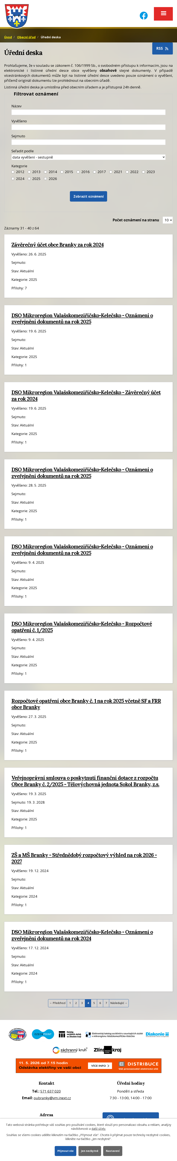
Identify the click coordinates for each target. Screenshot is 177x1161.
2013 (36, 173)
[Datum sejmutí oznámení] (88, 144)
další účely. (99, 1128)
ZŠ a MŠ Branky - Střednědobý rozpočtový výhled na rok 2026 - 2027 (84, 860)
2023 (151, 173)
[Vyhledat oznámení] (88, 198)
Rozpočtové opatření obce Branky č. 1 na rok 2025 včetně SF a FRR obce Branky (86, 706)
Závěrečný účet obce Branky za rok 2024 (57, 246)
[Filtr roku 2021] (110, 174)
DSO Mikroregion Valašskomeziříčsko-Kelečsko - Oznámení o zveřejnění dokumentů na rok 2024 (82, 937)
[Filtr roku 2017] (94, 174)
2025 (36, 180)
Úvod (8, 39)
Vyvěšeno (19, 123)
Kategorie (19, 168)
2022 (134, 173)
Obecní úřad (26, 39)
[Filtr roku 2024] (12, 180)
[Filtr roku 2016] (78, 174)
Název (16, 108)
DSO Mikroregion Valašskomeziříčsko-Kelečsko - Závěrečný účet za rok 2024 (86, 397)
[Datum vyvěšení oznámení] (88, 129)
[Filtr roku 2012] (12, 174)
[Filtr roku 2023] (143, 174)
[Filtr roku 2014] (45, 174)
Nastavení (113, 1150)
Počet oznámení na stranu (136, 222)
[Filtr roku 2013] (29, 174)
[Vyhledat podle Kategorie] (45, 180)
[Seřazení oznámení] (88, 159)
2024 (20, 180)
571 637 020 (50, 1093)
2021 (118, 173)
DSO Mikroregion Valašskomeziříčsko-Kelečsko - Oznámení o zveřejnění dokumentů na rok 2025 (82, 320)
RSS (162, 50)
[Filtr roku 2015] (62, 174)
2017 (102, 173)
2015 (69, 173)
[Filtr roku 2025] (29, 180)
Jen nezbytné (90, 1150)
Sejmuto (18, 138)
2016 (85, 173)
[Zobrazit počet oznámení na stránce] (168, 222)
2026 (53, 180)
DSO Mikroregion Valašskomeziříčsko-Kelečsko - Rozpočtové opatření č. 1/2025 (81, 629)
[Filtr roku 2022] (127, 174)
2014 (53, 173)
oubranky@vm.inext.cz (52, 1100)
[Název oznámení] (88, 114)
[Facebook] (144, 13)
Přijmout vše (65, 1150)
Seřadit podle (22, 153)
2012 (20, 173)
